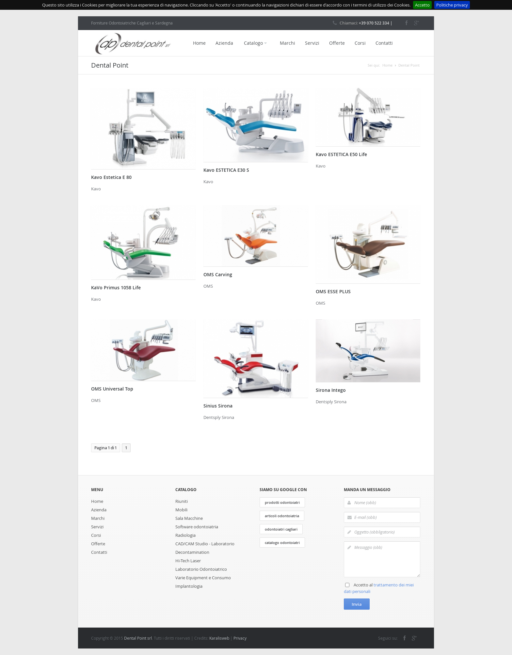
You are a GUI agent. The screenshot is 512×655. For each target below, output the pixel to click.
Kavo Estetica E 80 (111, 177)
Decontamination (192, 552)
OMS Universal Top (112, 389)
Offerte (337, 43)
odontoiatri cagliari (281, 529)
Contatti (384, 43)
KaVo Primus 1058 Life (116, 287)
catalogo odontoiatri (282, 542)
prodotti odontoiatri (282, 502)
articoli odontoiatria (282, 515)
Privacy (240, 638)
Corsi (360, 43)
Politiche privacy (452, 5)
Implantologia (188, 586)
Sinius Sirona (217, 406)
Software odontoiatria (196, 527)
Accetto (422, 5)
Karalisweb (219, 638)
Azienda (224, 43)
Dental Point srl (138, 638)
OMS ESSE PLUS (333, 291)
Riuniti (181, 501)
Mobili (181, 510)
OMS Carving (217, 274)
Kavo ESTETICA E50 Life (341, 154)
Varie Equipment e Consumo (203, 578)
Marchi (287, 43)
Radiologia (185, 535)
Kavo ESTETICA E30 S (226, 170)
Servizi (312, 43)
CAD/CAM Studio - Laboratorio (204, 544)
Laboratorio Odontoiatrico (201, 569)
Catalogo (255, 43)
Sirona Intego (331, 390)
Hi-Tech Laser (188, 561)
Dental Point (409, 65)
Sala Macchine (189, 518)
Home (199, 43)
